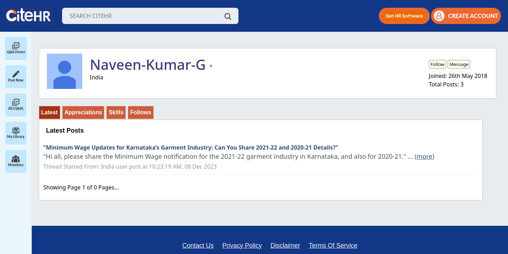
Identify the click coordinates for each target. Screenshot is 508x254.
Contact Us (198, 245)
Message (458, 64)
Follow (438, 64)
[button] (404, 16)
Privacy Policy (242, 245)
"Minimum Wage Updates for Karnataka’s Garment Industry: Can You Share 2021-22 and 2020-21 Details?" (190, 147)
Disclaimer (285, 245)
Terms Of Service (333, 245)
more (425, 156)
